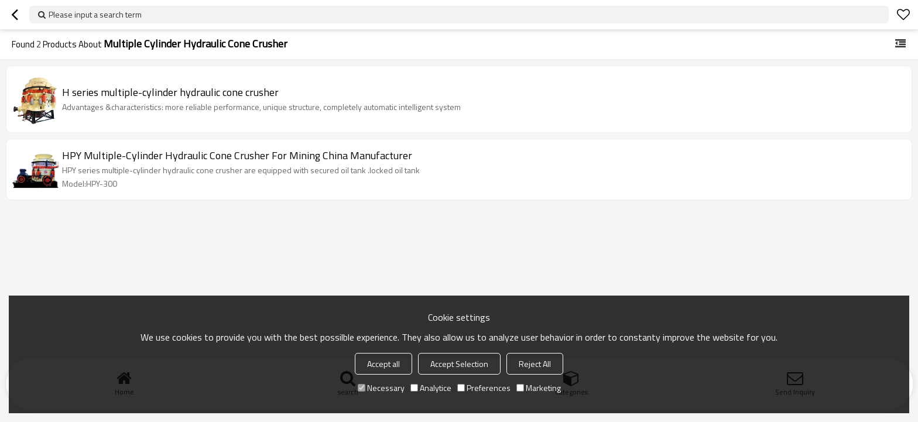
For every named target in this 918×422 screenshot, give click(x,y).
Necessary (381, 388)
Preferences (484, 388)
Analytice (430, 388)
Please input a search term (95, 14)
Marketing (538, 388)
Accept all (383, 364)
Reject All (535, 364)
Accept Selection (459, 364)
